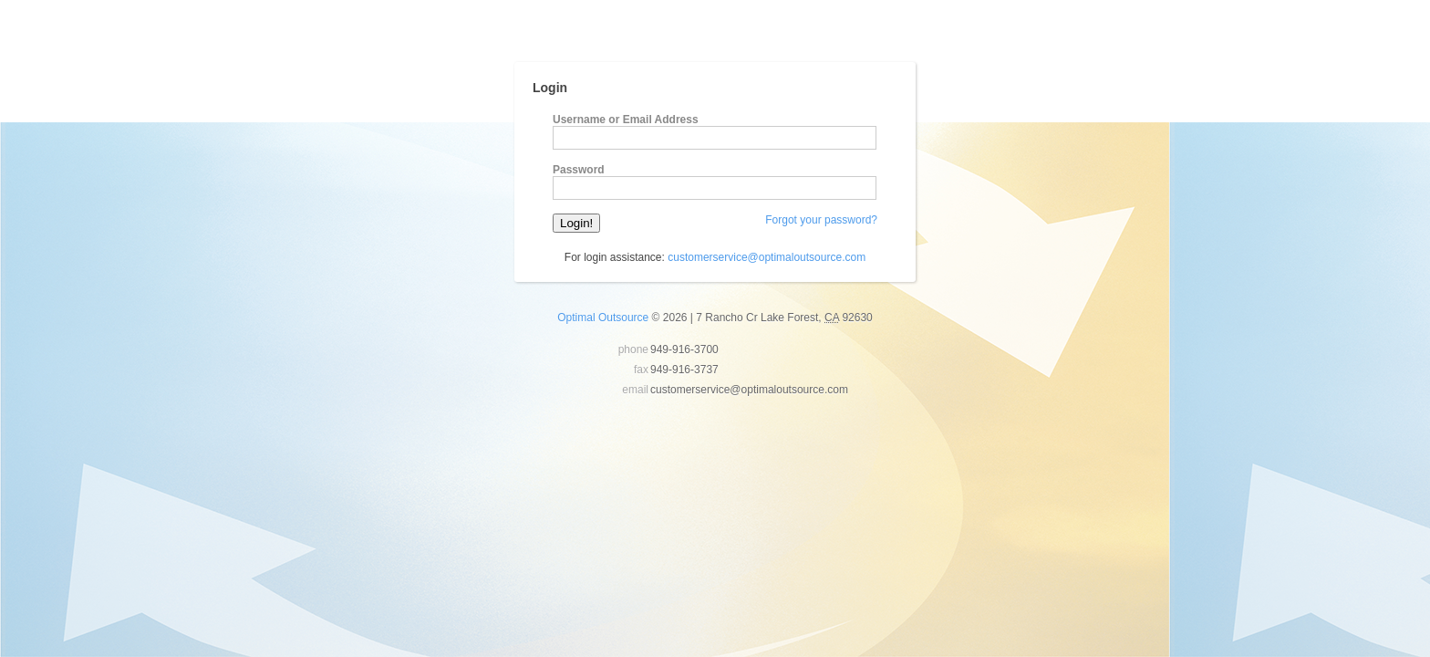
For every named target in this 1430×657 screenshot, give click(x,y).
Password (579, 169)
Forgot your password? (821, 220)
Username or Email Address (626, 119)
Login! (576, 223)
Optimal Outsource (602, 317)
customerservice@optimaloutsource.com (766, 257)
